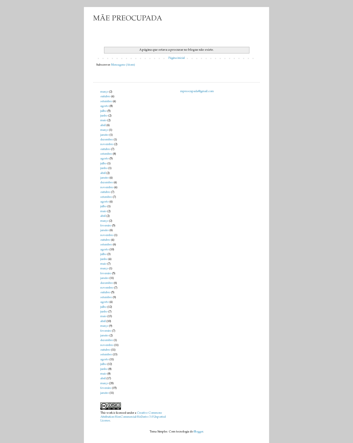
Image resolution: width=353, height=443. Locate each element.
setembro (106, 101)
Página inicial (176, 58)
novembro (106, 144)
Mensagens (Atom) (123, 65)
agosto (104, 106)
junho (104, 115)
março (104, 91)
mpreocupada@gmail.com (197, 91)
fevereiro (105, 225)
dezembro (106, 139)
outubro (105, 96)
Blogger (198, 431)
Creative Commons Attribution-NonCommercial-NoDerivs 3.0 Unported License (133, 417)
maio (103, 120)
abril (103, 125)
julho (103, 111)
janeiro (104, 135)
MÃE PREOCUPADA (127, 18)
